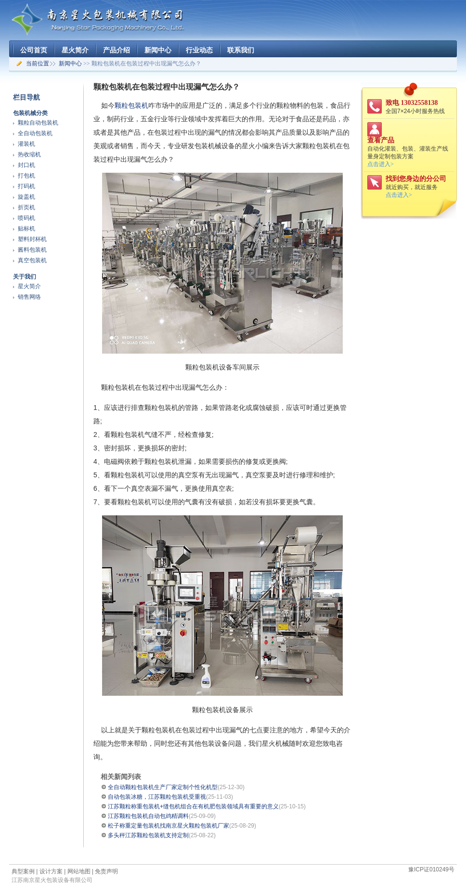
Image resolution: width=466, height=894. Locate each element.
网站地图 (79, 871)
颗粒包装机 (131, 105)
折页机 (26, 207)
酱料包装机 (32, 249)
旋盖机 (26, 196)
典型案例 (23, 871)
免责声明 (106, 871)
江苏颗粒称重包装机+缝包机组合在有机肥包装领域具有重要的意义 (193, 806)
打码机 (26, 186)
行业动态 (199, 50)
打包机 (26, 175)
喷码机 (26, 218)
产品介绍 (116, 50)
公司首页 (33, 50)
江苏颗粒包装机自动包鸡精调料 (148, 816)
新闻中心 (157, 50)
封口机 (26, 165)
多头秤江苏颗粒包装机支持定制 (148, 835)
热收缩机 (29, 154)
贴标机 (26, 228)
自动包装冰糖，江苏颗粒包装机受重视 (157, 796)
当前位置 (37, 63)
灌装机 (26, 143)
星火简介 (75, 50)
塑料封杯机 (32, 239)
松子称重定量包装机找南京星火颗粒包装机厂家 (168, 825)
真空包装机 (32, 260)
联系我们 (240, 50)
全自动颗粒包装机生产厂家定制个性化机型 (163, 787)
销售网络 (29, 297)
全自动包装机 (35, 133)
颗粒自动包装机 (38, 122)
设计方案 (51, 871)
